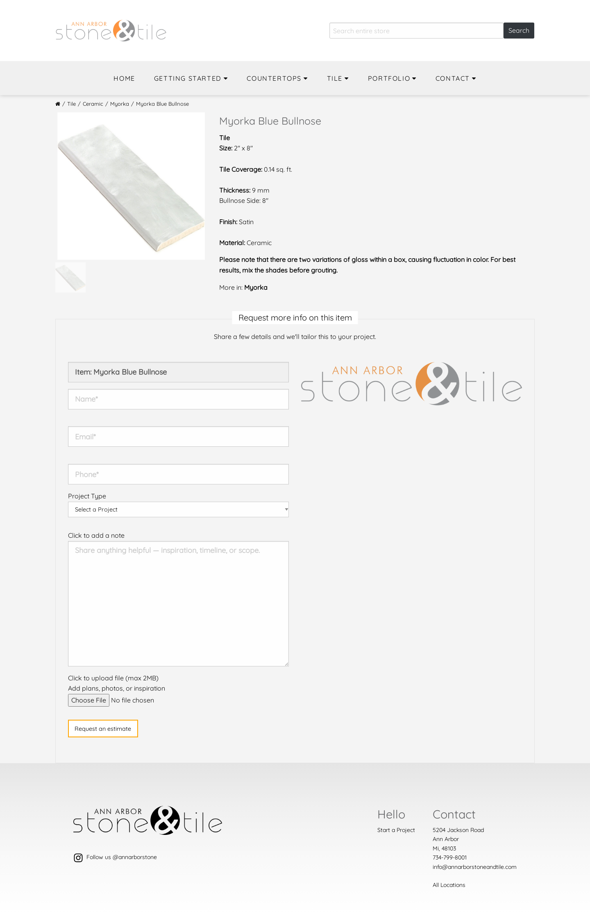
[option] (131, 186)
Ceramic (93, 103)
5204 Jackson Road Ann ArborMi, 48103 (458, 839)
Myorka (119, 103)
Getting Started (188, 78)
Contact (453, 78)
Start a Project (396, 830)
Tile (335, 78)
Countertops (274, 78)
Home (124, 78)
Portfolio (389, 78)
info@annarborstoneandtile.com (475, 867)
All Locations (449, 885)
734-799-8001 (450, 857)
